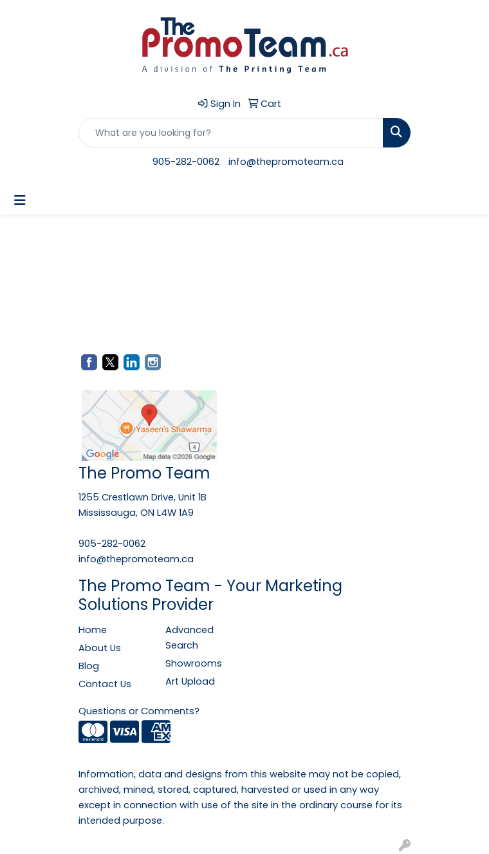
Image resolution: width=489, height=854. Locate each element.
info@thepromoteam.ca (286, 161)
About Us (99, 647)
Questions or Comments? (138, 711)
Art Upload (190, 681)
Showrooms (193, 663)
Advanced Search (189, 637)
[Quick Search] (230, 132)
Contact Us (104, 684)
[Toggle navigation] (19, 200)
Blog (88, 665)
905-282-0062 (185, 161)
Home (92, 629)
